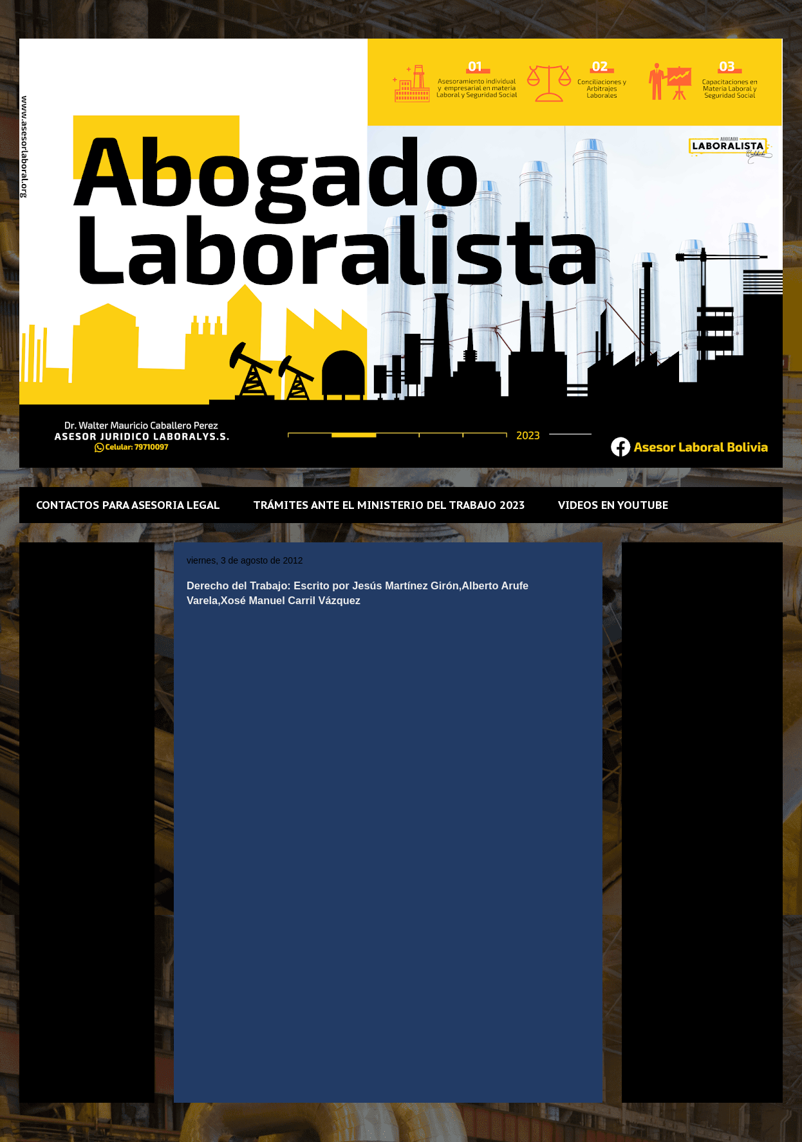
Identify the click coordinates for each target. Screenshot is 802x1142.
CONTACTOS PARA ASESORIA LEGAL (128, 505)
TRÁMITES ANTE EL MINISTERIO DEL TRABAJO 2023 (389, 505)
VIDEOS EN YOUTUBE (613, 505)
